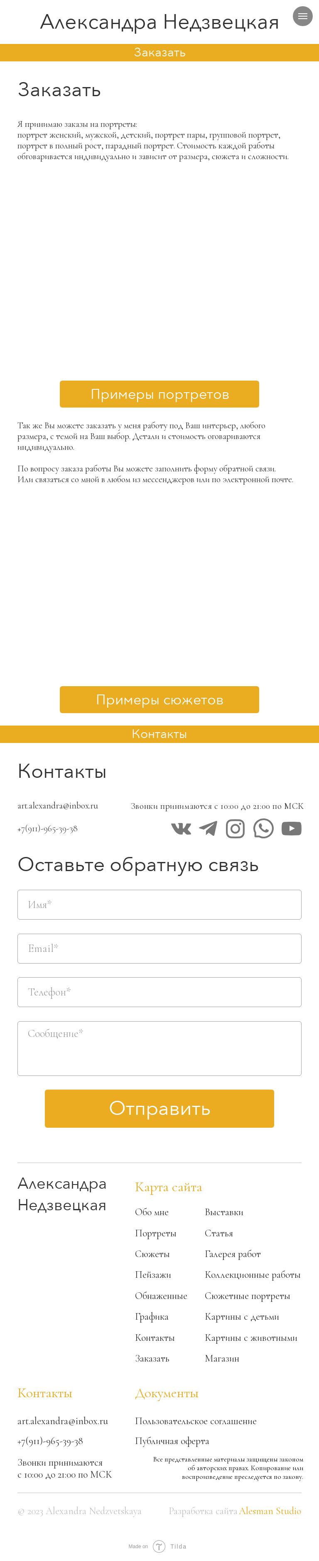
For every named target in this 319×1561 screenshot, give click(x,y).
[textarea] (159, 1048)
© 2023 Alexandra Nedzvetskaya (79, 1511)
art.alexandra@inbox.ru (57, 805)
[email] (159, 949)
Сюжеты (152, 1254)
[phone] (159, 992)
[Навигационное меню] (302, 16)
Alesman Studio (270, 1511)
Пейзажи (153, 1275)
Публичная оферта (172, 1441)
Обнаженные (161, 1296)
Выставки (224, 1212)
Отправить (160, 1108)
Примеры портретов (160, 394)
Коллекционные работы (253, 1275)
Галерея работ (233, 1254)
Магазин (222, 1358)
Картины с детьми (242, 1317)
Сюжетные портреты (247, 1296)
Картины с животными (251, 1338)
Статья (219, 1233)
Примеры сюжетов (159, 699)
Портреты (156, 1233)
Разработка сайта (203, 1511)
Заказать (152, 1358)
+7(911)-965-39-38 (47, 828)
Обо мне (152, 1212)
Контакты (155, 1338)
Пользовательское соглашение (196, 1421)
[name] (159, 905)
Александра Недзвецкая (160, 22)
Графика (152, 1317)
